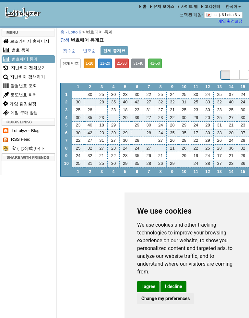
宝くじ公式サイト (24, 149)
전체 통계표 (114, 50)
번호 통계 (16, 49)
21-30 (122, 63)
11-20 (105, 63)
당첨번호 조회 (20, 85)
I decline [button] (173, 286)
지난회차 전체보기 (24, 67)
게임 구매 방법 (20, 112)
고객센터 (210, 6)
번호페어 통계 (20, 59)
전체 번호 (70, 63)
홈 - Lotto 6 (70, 32)
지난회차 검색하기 (24, 76)
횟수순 (69, 50)
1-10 (89, 63)
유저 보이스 (162, 6)
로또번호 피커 (20, 94)
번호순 (89, 50)
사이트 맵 (188, 6)
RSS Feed (16, 139)
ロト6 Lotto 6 (223, 14)
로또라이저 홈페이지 (26, 41)
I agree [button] (148, 286)
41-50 (155, 63)
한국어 (233, 6)
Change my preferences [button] (165, 298)
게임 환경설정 (230, 21)
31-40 (138, 63)
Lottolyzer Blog (21, 131)
